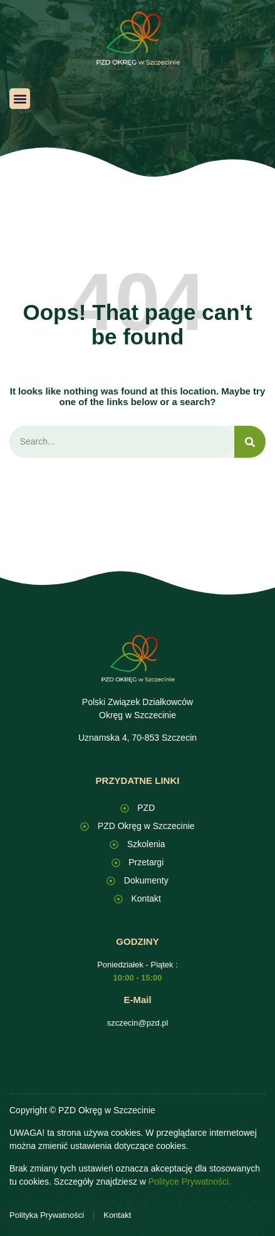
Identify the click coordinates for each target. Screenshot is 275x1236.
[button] (19, 98)
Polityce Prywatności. (189, 1182)
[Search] (250, 442)
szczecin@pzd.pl (138, 1022)
